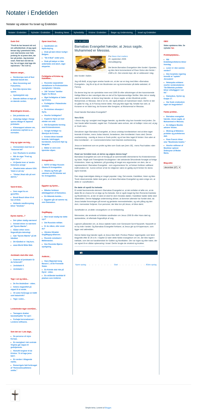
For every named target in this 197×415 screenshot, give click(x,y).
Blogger (108, 408)
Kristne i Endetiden (97, 32)
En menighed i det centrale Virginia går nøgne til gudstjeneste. (23, 345)
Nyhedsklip (79, 32)
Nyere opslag (80, 265)
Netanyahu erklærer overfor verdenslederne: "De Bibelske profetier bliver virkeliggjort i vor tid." (174, 87)
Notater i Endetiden (32, 12)
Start (116, 265)
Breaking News (62, 32)
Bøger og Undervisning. (122, 32)
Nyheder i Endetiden (40, 32)
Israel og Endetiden (147, 32)
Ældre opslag (151, 265)
